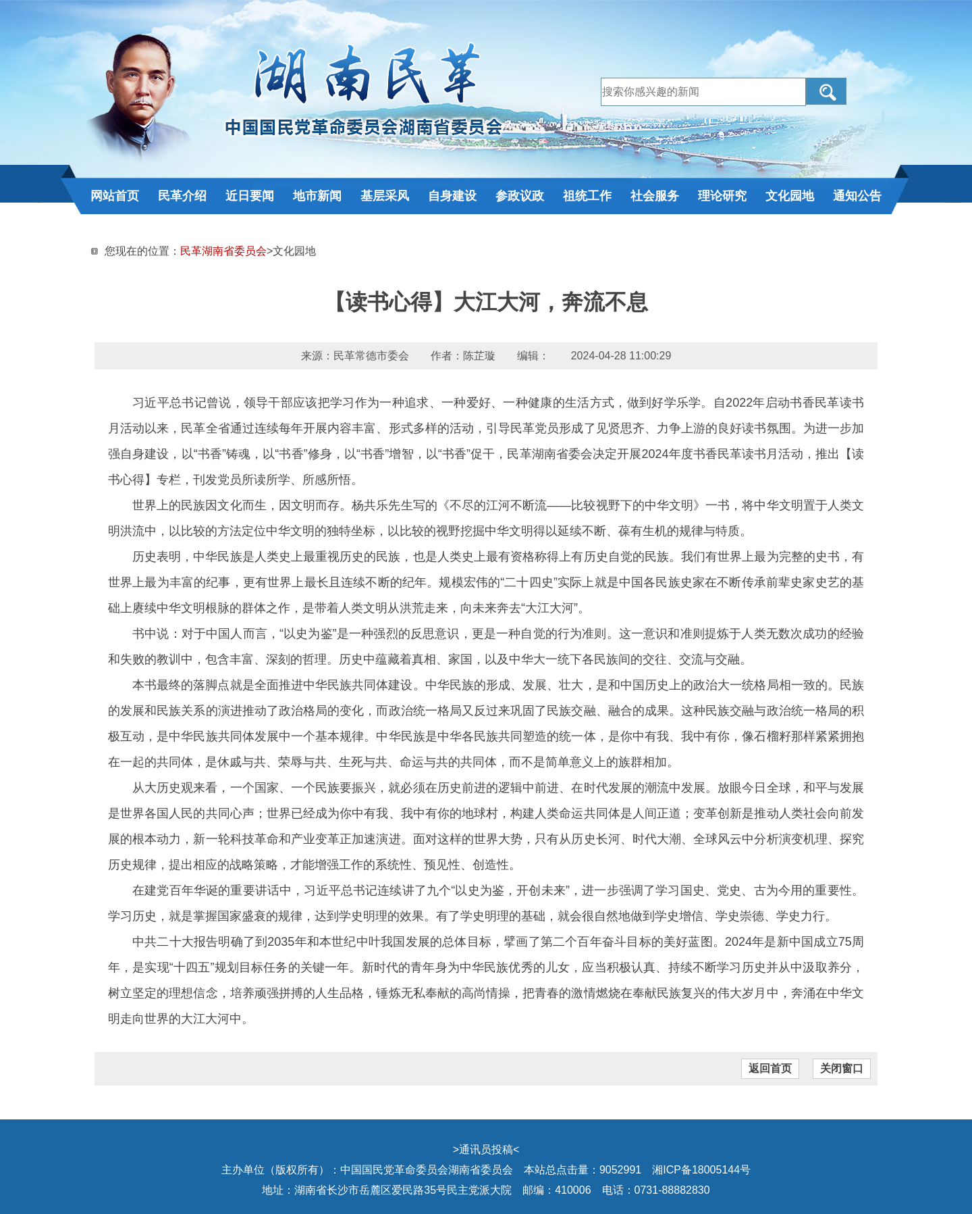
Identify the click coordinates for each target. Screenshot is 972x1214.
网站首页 (114, 196)
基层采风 (384, 196)
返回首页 (770, 1068)
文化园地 (789, 196)
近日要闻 (249, 196)
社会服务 (654, 196)
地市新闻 (317, 196)
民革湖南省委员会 (223, 251)
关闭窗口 (841, 1068)
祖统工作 (587, 196)
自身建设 (452, 196)
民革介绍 (182, 196)
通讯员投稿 (486, 1149)
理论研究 (722, 196)
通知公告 (857, 196)
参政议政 (519, 196)
